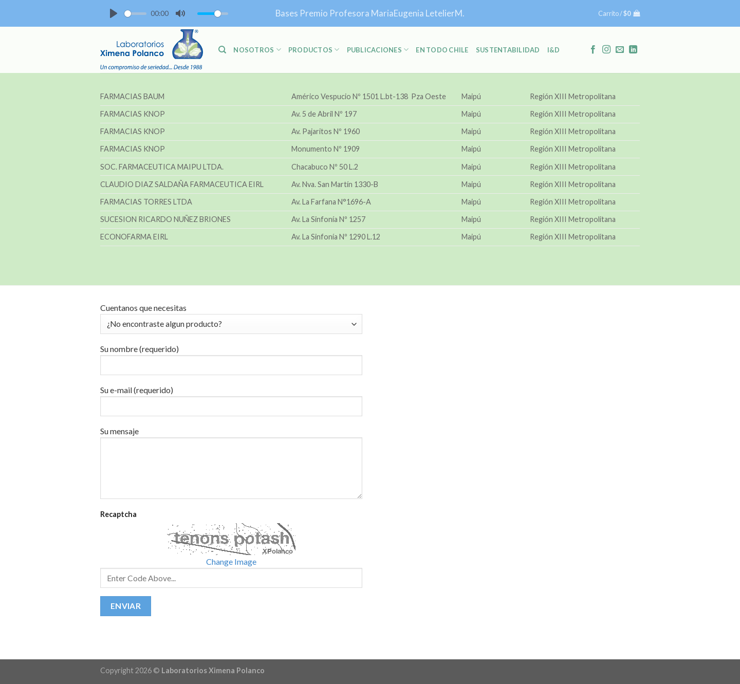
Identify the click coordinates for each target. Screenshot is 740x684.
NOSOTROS (257, 49)
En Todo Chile (442, 50)
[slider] (135, 14)
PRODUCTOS (314, 49)
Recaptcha (118, 514)
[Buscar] (222, 50)
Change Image (231, 561)
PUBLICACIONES (378, 49)
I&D (553, 50)
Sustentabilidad (508, 50)
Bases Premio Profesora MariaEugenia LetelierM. (370, 13)
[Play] (113, 13)
